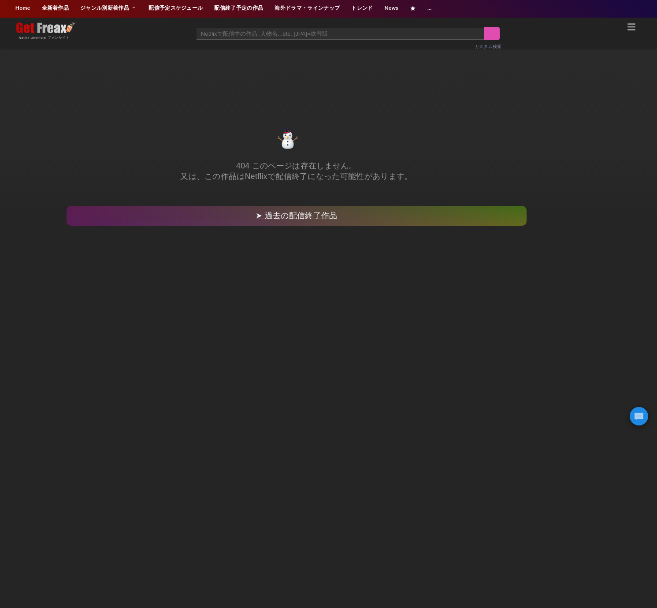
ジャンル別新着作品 (108, 7)
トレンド (362, 7)
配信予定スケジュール (175, 7)
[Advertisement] (328, 78)
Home (22, 7)
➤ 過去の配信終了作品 (296, 215)
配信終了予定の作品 (238, 7)
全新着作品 (55, 7)
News (391, 7)
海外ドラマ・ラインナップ (307, 7)
